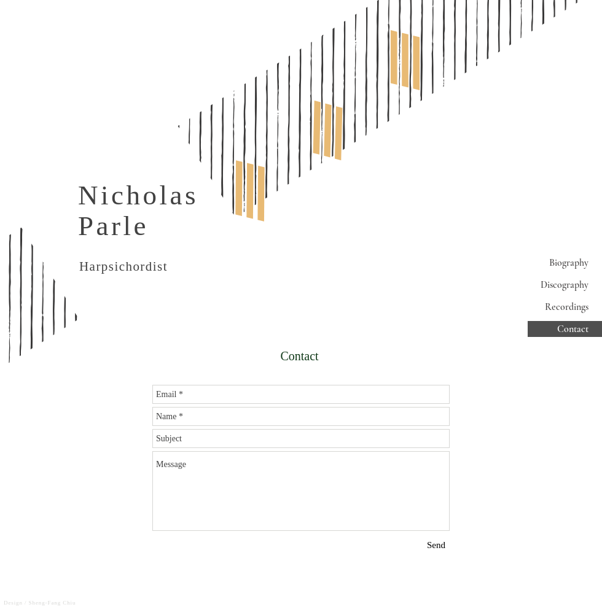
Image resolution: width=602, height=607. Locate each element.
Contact (572, 329)
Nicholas (138, 195)
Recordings (566, 307)
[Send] (436, 545)
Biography (568, 263)
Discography (564, 285)
